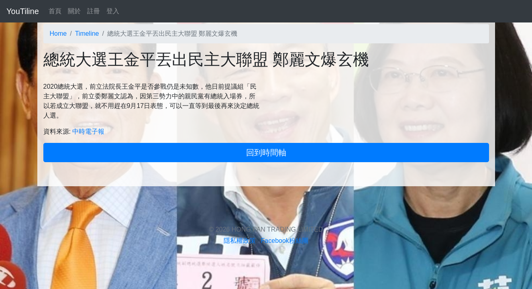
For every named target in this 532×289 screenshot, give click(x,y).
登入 (112, 11)
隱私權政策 (240, 240)
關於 (74, 11)
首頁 (55, 11)
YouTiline (22, 11)
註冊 (93, 11)
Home (58, 33)
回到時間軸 (266, 152)
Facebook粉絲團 (284, 240)
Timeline (87, 33)
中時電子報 (88, 131)
